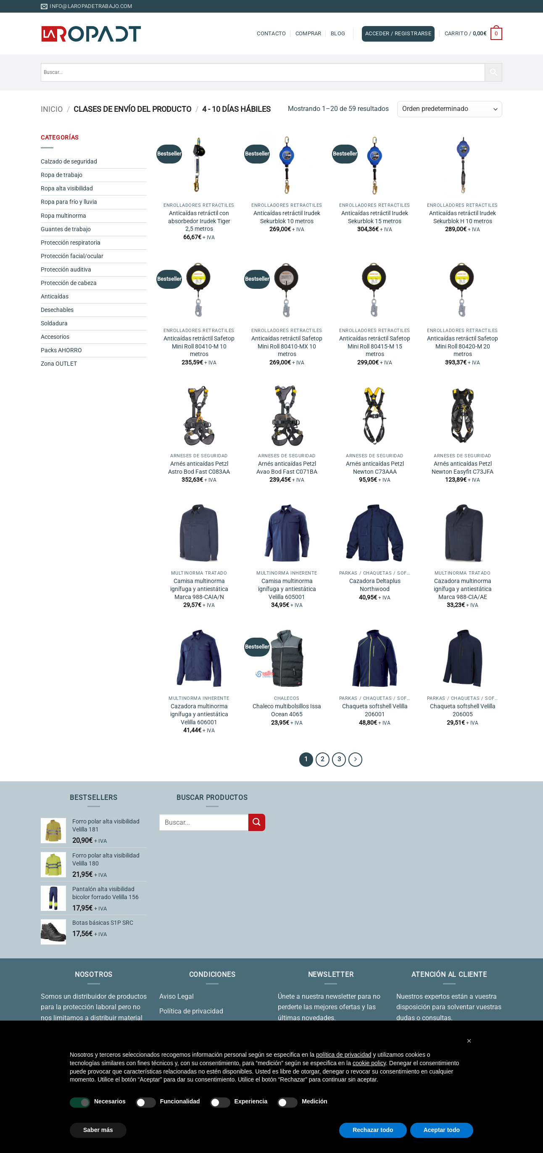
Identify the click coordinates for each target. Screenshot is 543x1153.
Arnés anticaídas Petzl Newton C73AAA (375, 467)
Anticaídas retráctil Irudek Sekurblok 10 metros (286, 217)
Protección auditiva (66, 269)
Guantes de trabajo (66, 229)
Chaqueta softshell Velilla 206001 (375, 710)
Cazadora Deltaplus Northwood (375, 585)
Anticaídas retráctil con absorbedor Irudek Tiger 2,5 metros (199, 221)
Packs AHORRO (61, 350)
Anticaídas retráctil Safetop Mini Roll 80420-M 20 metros (462, 346)
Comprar (308, 33)
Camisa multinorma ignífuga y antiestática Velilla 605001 (287, 589)
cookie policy (369, 1063)
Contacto (271, 33)
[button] (398, 33)
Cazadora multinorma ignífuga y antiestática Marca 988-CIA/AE (463, 589)
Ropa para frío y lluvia (69, 202)
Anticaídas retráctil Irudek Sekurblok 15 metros (374, 217)
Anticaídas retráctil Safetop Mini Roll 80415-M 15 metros (374, 346)
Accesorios (55, 336)
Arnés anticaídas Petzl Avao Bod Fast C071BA (286, 467)
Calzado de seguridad (69, 161)
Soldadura (54, 323)
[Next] (355, 759)
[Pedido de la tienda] (449, 109)
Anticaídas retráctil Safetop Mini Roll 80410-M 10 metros (199, 346)
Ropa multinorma (63, 215)
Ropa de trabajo (61, 175)
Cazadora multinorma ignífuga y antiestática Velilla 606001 (199, 714)
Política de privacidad (191, 1011)
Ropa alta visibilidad (67, 188)
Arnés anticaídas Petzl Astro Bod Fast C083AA (199, 467)
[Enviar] (256, 822)
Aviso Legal (176, 996)
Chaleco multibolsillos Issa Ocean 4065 (287, 710)
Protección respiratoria (70, 242)
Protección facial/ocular (72, 256)
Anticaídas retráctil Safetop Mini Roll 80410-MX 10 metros (286, 346)
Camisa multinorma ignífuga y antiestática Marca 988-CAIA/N (199, 589)
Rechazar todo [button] (373, 1130)
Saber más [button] (98, 1130)
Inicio (52, 109)
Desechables (57, 310)
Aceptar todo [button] (442, 1130)
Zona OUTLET (59, 363)
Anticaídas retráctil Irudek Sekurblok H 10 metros (462, 217)
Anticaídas (55, 296)
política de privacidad (344, 1054)
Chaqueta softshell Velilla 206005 (463, 710)
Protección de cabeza (69, 283)
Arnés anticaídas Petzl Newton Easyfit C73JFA (462, 467)
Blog (338, 33)
